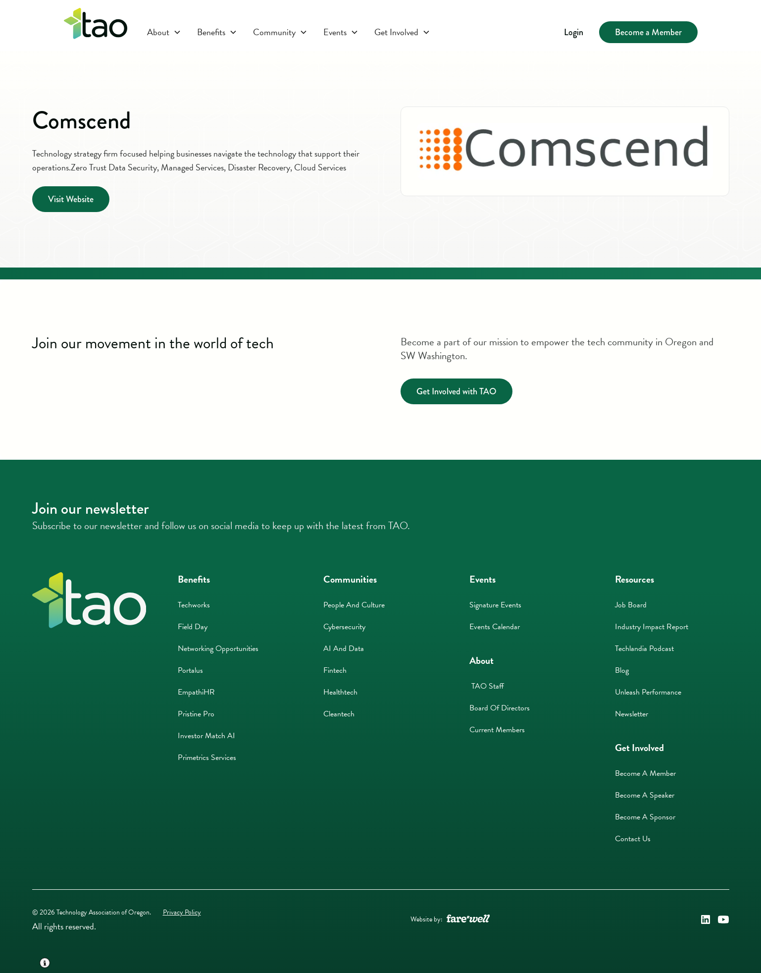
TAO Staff (486, 686)
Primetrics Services (207, 757)
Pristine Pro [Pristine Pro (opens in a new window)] (196, 714)
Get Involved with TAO (456, 391)
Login (573, 32)
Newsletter (631, 714)
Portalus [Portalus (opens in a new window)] (190, 670)
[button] (164, 32)
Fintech (335, 670)
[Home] (89, 600)
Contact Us (633, 839)
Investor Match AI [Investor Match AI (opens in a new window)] (206, 736)
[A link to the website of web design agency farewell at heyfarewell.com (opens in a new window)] (468, 919)
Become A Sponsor (645, 817)
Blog (622, 670)
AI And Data (343, 648)
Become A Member (645, 773)
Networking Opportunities (218, 648)
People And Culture (354, 605)
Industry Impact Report (651, 627)
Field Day (192, 627)
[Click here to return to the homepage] (95, 25)
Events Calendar (494, 627)
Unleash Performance (648, 692)
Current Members (497, 730)
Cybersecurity (344, 627)
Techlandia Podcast (644, 648)
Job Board (631, 605)
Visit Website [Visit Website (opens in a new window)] (71, 199)
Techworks (194, 605)
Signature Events (495, 605)
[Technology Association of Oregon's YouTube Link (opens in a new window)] (723, 919)
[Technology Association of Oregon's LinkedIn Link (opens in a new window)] (705, 919)
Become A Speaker (644, 795)
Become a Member (648, 32)
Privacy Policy (182, 912)
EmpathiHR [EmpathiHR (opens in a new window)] (196, 692)
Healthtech (340, 692)
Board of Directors (499, 708)
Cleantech (339, 714)
